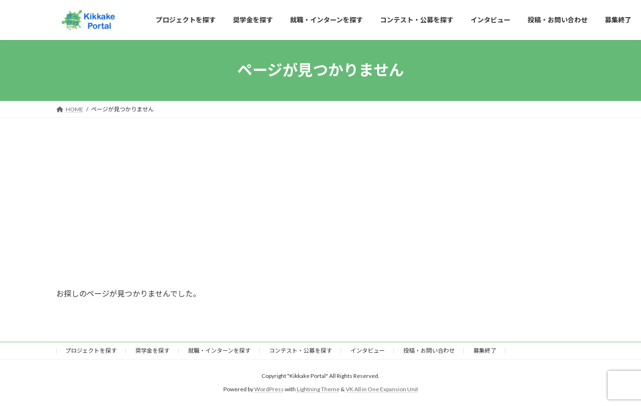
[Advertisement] (320, 189)
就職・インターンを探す (219, 350)
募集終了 (484, 350)
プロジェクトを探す (91, 350)
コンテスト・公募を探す (300, 350)
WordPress (269, 389)
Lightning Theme (318, 389)
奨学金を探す (152, 350)
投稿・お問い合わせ (429, 350)
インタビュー (368, 350)
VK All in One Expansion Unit (382, 389)
